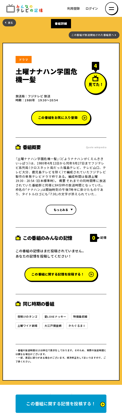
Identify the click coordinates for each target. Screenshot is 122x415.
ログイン (92, 8)
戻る (10, 22)
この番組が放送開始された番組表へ (92, 35)
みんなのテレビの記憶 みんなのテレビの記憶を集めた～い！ (25, 9)
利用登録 (73, 8)
